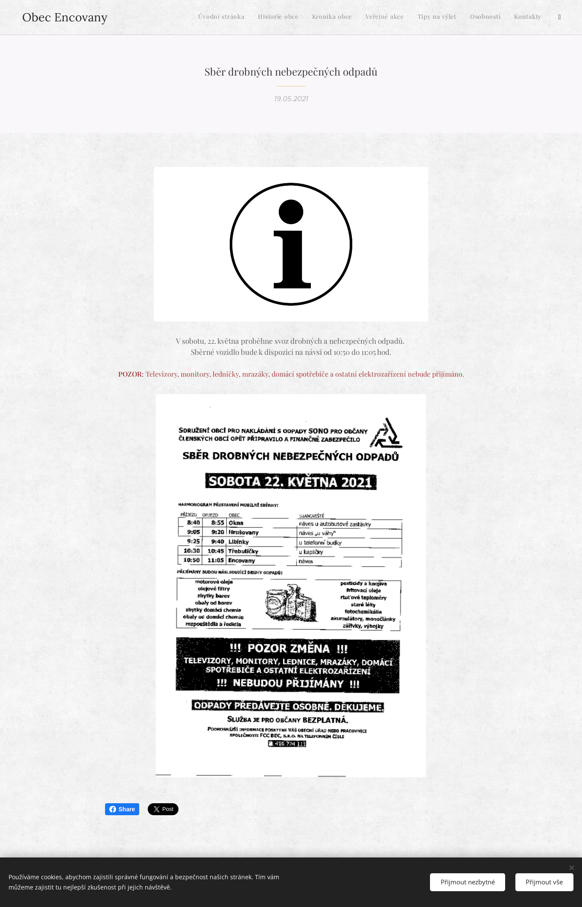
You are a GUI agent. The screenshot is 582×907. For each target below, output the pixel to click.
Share (122, 809)
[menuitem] (471, 17)
